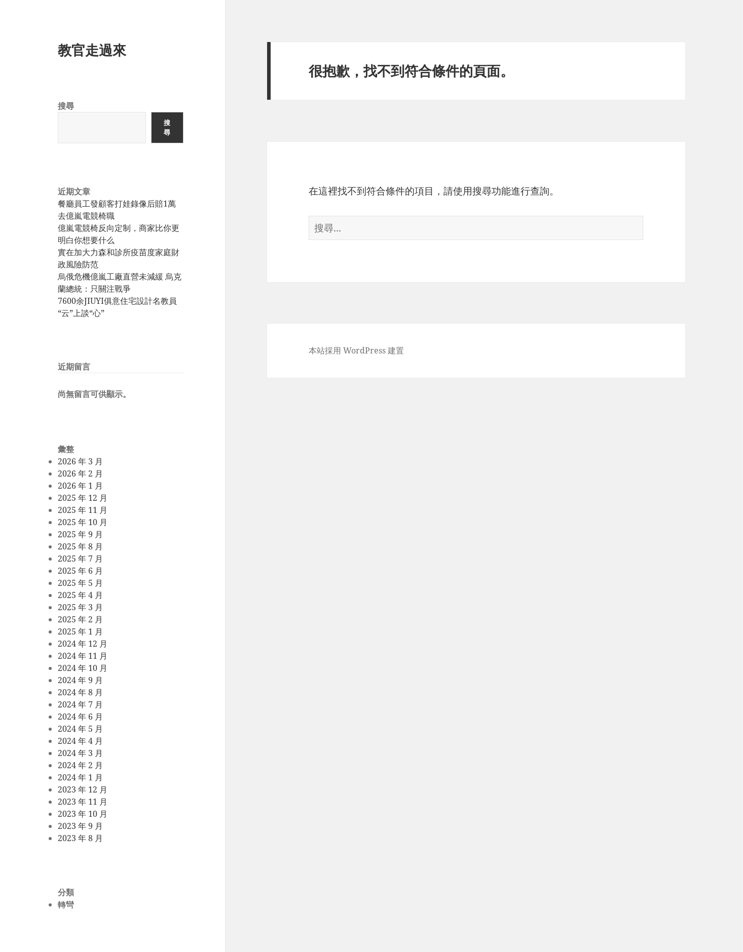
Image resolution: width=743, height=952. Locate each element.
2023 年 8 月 (80, 838)
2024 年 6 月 (80, 716)
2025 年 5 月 (80, 582)
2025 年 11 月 (82, 509)
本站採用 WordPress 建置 (356, 350)
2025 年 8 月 (80, 546)
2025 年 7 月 (80, 558)
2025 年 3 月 (80, 607)
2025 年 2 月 (80, 619)
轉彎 (66, 904)
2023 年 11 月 (82, 801)
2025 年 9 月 (80, 534)
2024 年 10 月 (82, 667)
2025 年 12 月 (82, 497)
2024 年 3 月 (80, 753)
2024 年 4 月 (80, 740)
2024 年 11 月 (82, 655)
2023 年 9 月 (80, 825)
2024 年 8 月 (80, 692)
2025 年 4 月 (80, 595)
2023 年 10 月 (82, 813)
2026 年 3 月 (80, 461)
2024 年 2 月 (80, 765)
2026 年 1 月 (80, 485)
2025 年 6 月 (80, 570)
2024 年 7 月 (80, 704)
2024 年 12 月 (82, 643)
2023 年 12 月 (82, 789)
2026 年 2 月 (80, 473)
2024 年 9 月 (80, 680)
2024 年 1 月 (80, 777)
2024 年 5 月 (80, 728)
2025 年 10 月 (82, 522)
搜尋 (66, 105)
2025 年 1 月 (80, 631)
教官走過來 (92, 50)
